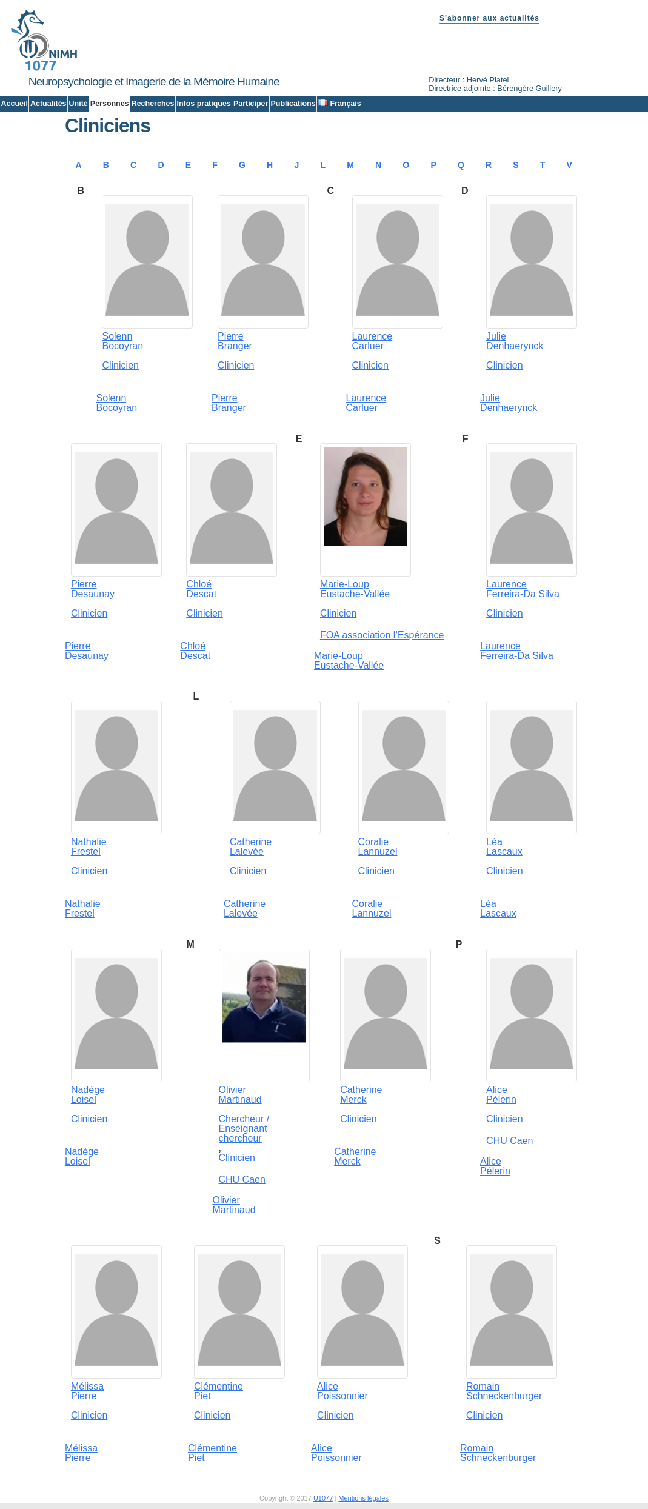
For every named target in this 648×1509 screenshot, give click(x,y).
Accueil (14, 103)
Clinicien (120, 365)
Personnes (109, 103)
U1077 (323, 1498)
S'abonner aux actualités (489, 18)
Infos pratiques (203, 103)
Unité (78, 103)
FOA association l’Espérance (382, 635)
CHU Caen (242, 1179)
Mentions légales (363, 1498)
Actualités (48, 103)
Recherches (153, 103)
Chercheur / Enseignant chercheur (244, 1128)
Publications (292, 103)
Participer (251, 103)
